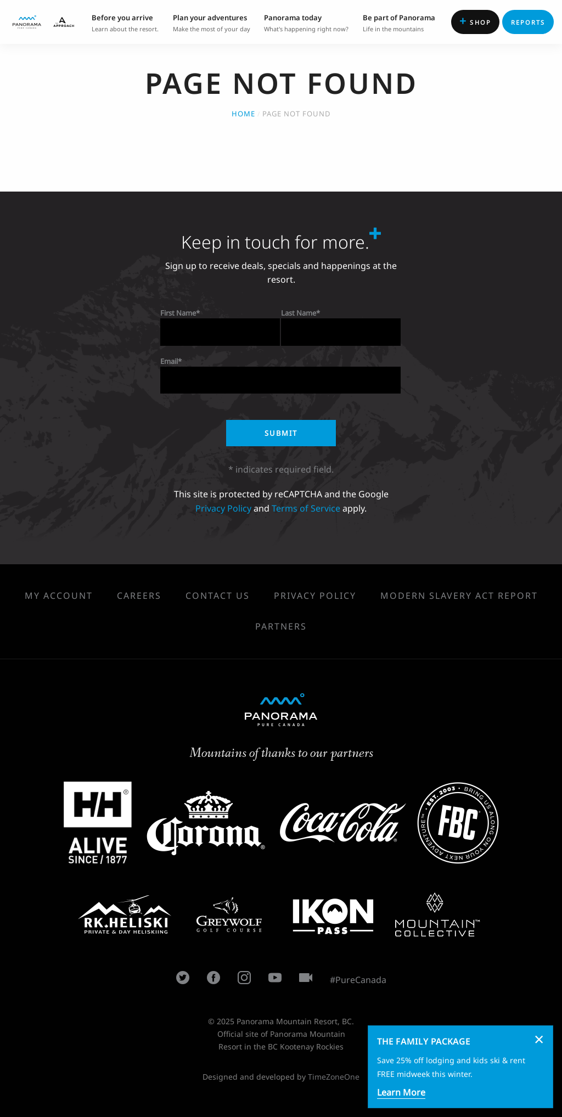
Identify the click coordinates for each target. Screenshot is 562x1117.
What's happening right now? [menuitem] (306, 22)
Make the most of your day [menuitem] (211, 22)
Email (169, 361)
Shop (475, 21)
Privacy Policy (223, 508)
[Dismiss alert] (539, 1039)
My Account (59, 596)
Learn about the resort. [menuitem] (125, 22)
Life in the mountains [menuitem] (399, 22)
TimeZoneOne (333, 1076)
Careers (139, 596)
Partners (281, 626)
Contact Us (218, 596)
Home (243, 114)
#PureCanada (358, 980)
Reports (528, 22)
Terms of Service (306, 508)
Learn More (401, 1092)
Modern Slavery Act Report (459, 596)
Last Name (298, 313)
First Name (178, 313)
